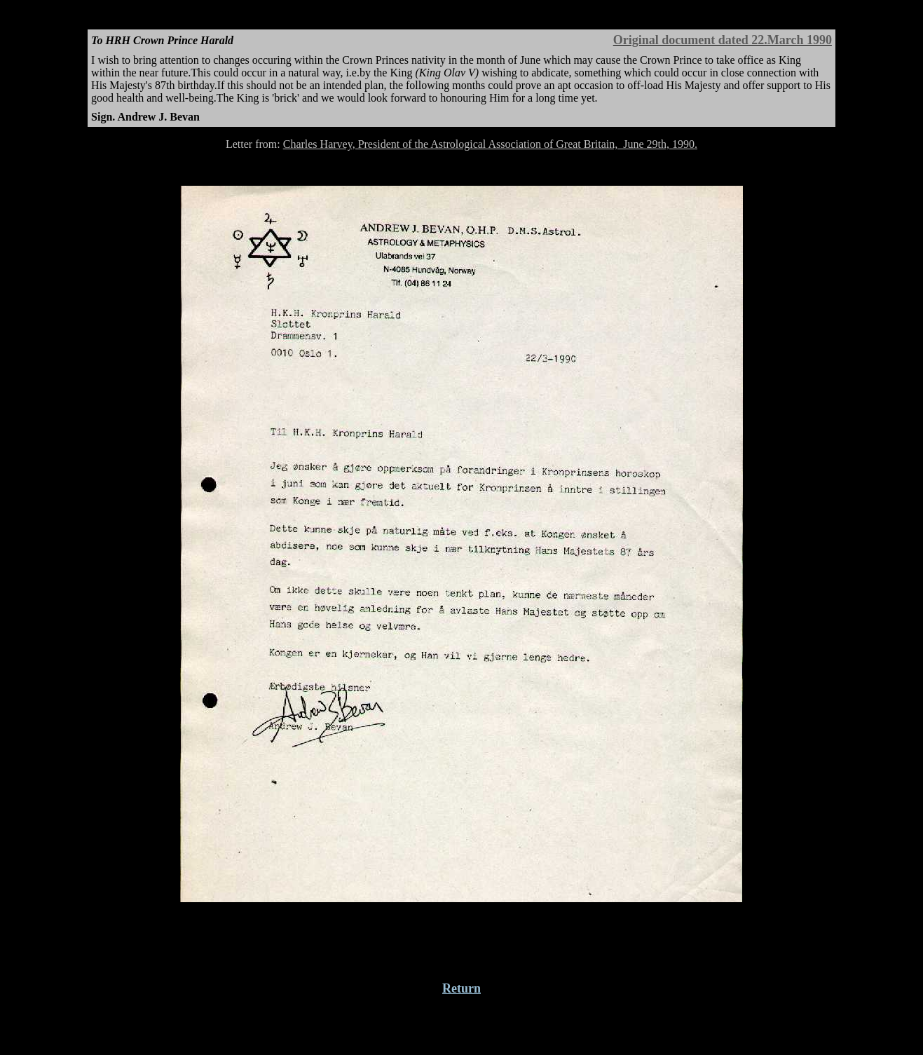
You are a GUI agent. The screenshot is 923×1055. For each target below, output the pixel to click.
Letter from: (254, 144)
